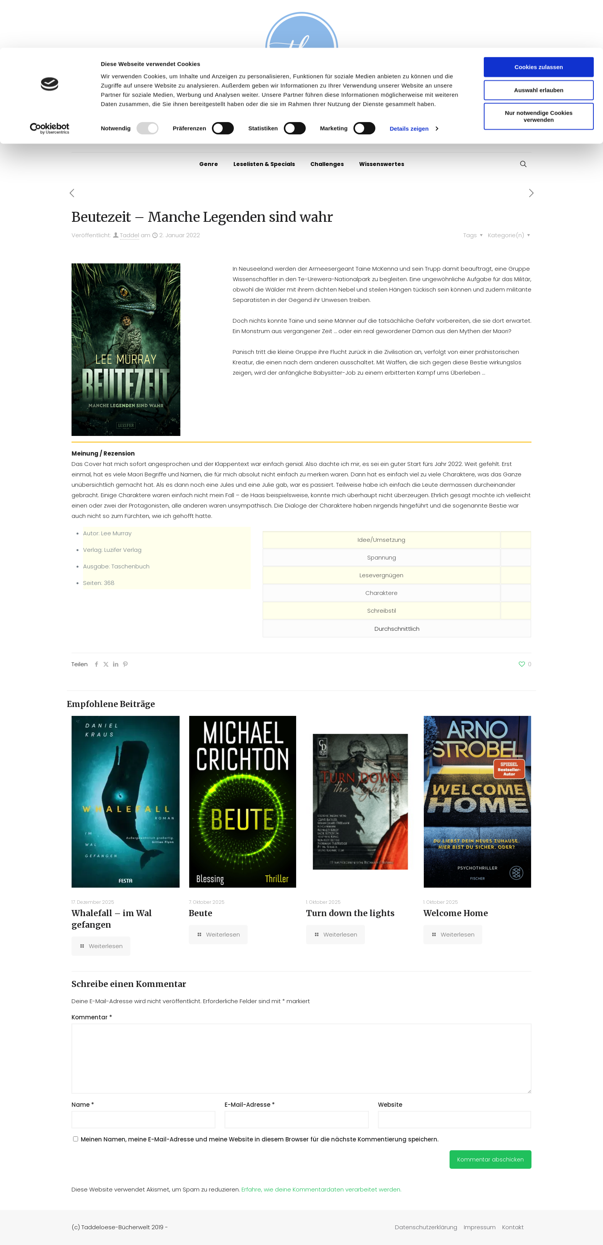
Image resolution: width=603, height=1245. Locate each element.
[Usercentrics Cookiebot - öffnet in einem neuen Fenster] (49, 81)
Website (390, 1105)
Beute (200, 913)
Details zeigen (409, 80)
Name (83, 1105)
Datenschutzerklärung (426, 1227)
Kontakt (513, 1227)
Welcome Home (455, 913)
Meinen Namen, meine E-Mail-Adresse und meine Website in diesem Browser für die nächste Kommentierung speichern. (259, 1139)
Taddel (129, 235)
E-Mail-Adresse (250, 1105)
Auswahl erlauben (538, 42)
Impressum (480, 1227)
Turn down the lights (350, 913)
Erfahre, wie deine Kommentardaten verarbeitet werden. (321, 1189)
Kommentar (92, 1017)
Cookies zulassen (539, 19)
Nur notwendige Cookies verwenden (539, 68)
